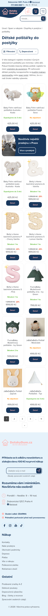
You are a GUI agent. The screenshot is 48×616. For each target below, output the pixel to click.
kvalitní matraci (38, 72)
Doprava (5, 553)
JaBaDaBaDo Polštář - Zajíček (13, 392)
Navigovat (36, 2)
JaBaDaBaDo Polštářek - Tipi (35, 392)
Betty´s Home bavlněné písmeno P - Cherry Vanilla (13, 236)
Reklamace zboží (9, 568)
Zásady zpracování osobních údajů (21, 476)
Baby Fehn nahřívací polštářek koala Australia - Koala (13, 184)
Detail (12, 129)
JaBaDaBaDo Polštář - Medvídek (35, 341)
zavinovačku (7, 75)
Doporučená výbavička (12, 591)
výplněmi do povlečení (17, 69)
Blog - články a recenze (12, 595)
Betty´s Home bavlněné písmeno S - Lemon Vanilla (35, 236)
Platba (4, 557)
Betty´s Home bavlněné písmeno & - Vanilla (35, 184)
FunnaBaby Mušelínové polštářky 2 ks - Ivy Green (35, 290)
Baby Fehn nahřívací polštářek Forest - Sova (35, 110)
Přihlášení (28, 11)
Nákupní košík (36, 11)
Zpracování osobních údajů (14, 599)
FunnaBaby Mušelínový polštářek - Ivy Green (12, 343)
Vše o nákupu (8, 561)
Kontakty (6, 542)
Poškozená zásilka (10, 565)
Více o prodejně (27, 150)
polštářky (6, 31)
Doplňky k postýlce (32, 28)
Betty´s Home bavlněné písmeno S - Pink (13, 289)
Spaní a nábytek (15, 28)
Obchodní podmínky (11, 549)
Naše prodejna (8, 545)
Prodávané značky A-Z (12, 584)
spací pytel (23, 75)
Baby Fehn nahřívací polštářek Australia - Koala (13, 110)
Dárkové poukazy (9, 587)
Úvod (4, 28)
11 (41, 418)
